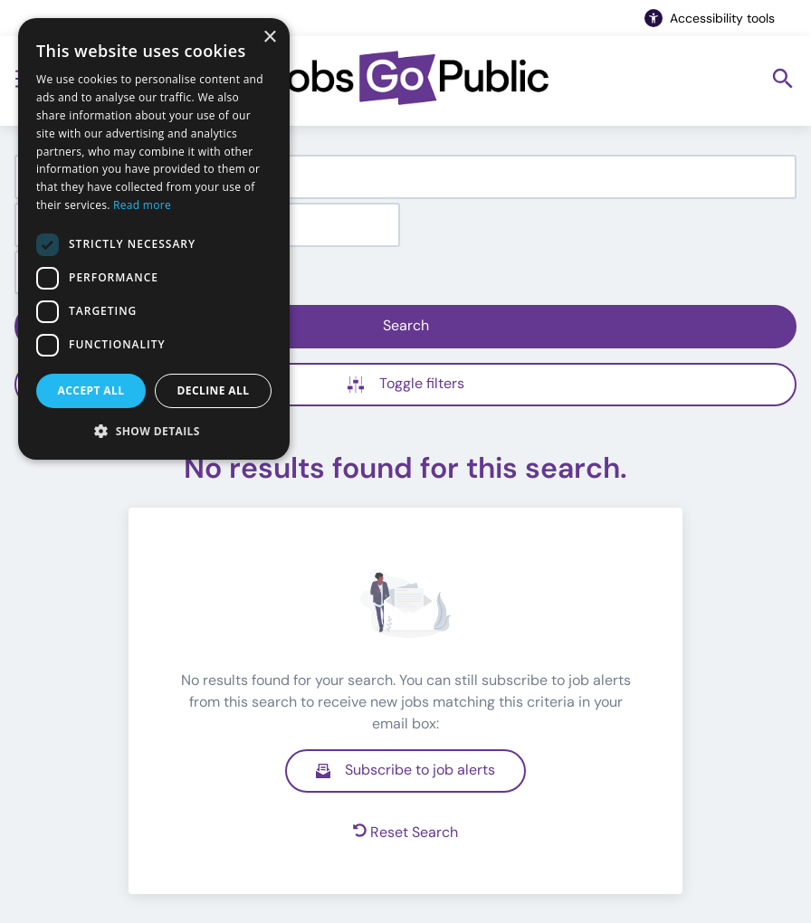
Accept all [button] (91, 390)
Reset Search (405, 832)
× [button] (269, 37)
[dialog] (154, 239)
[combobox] (405, 177)
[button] (154, 431)
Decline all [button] (213, 390)
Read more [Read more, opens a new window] (142, 205)
